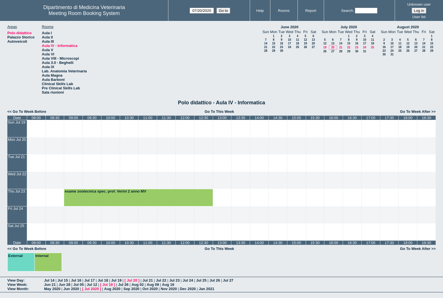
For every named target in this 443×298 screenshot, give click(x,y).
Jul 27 (228, 280)
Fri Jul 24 (15, 208)
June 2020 (289, 27)
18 (297, 43)
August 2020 (408, 27)
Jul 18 (103, 280)
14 (265, 43)
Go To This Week (219, 111)
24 (289, 47)
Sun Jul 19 (16, 122)
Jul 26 (215, 280)
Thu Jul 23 (16, 191)
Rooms (284, 10)
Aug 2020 (112, 289)
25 (297, 47)
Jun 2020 (71, 289)
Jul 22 (161, 280)
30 (281, 50)
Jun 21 (50, 284)
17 (289, 43)
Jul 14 (49, 280)
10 (289, 39)
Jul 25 (201, 280)
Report (310, 10)
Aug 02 (137, 284)
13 (313, 39)
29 (273, 50)
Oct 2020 (150, 289)
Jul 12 (92, 284)
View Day (15, 280)
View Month (17, 289)
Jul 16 (76, 280)
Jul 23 (174, 280)
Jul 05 (78, 284)
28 (265, 50)
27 (313, 47)
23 (281, 47)
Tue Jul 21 (16, 157)
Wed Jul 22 (17, 174)
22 (273, 47)
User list (418, 17)
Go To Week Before (29, 111)
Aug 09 (153, 284)
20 (313, 43)
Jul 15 (62, 280)
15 (273, 43)
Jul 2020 (91, 289)
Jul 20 (132, 280)
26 (305, 47)
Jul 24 (188, 280)
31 (364, 51)
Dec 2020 (188, 289)
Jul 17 (89, 280)
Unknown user (419, 4)
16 (281, 43)
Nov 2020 (169, 289)
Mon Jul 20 (17, 139)
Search (347, 10)
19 (305, 43)
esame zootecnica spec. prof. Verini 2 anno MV (105, 191)
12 (305, 39)
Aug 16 (168, 284)
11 (297, 39)
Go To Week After (415, 111)
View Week (16, 284)
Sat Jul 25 (16, 226)
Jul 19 (116, 280)
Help (260, 10)
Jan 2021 (206, 289)
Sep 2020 (131, 289)
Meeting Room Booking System (84, 13)
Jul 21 (147, 280)
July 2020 (348, 27)
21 (265, 47)
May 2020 (52, 289)
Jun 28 (64, 284)
